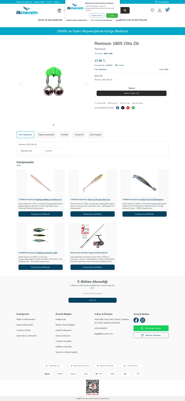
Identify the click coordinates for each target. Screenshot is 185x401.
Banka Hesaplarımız (24, 2)
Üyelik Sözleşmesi (63, 330)
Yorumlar (64, 134)
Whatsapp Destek (151, 328)
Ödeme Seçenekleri (46, 134)
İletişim (56, 2)
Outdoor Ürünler (101, 20)
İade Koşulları (95, 134)
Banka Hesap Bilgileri (65, 325)
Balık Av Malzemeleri (50, 20)
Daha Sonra (97, 15)
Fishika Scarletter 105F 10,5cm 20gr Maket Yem (37, 254)
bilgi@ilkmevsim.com (104, 334)
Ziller (166, 69)
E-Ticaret (84, 398)
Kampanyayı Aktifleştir (40, 214)
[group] (54, 82)
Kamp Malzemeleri (76, 20)
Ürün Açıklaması (25, 134)
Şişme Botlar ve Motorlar (131, 20)
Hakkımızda (61, 319)
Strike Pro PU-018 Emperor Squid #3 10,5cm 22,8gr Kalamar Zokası (142, 200)
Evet (112, 15)
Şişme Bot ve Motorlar (27, 335)
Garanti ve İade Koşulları (66, 352)
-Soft (78, 398)
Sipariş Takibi (39, 2)
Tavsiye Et (113, 103)
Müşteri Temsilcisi (151, 335)
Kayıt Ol (92, 300)
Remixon (100, 49)
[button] (53, 124)
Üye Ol (49, 2)
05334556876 (162, 2)
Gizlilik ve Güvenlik (64, 346)
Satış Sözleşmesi (63, 335)
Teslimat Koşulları (63, 341)
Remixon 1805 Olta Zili (103, 80)
